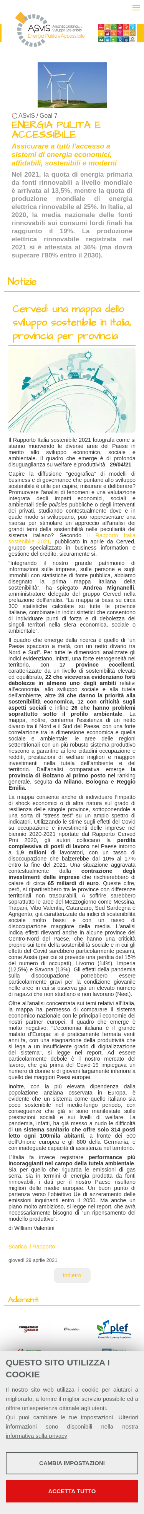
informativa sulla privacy (36, 1435)
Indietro (72, 1275)
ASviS (26, 115)
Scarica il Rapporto (31, 1246)
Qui (10, 1417)
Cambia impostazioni (72, 1463)
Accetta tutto (72, 1491)
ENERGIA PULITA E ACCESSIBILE (56, 130)
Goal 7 (49, 115)
